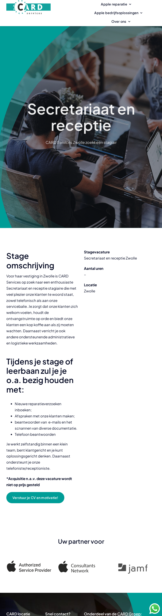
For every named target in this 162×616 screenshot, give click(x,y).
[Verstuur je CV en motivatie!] (35, 497)
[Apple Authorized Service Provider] (29, 562)
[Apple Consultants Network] (81, 564)
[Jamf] (133, 566)
